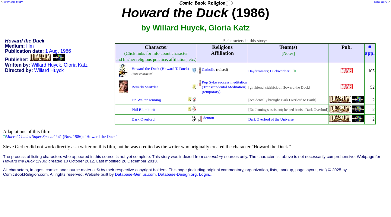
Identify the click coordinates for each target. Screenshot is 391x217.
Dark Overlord (143, 119)
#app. (370, 50)
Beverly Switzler (145, 87)
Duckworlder (279, 71)
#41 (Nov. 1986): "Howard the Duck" (61, 136)
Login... (206, 174)
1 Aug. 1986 (58, 51)
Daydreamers (258, 71)
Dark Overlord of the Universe (271, 119)
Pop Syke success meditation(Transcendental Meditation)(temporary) (224, 87)
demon (208, 117)
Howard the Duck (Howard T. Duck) (160, 68)
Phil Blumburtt (143, 109)
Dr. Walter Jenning (146, 100)
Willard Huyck (46, 65)
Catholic (208, 69)
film (30, 46)
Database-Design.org (177, 174)
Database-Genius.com (135, 174)
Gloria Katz (75, 65)
